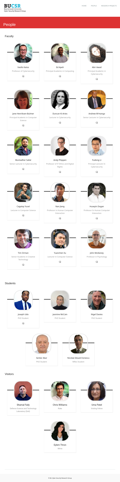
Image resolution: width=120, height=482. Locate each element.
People (94, 6)
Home (84, 6)
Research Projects (109, 6)
